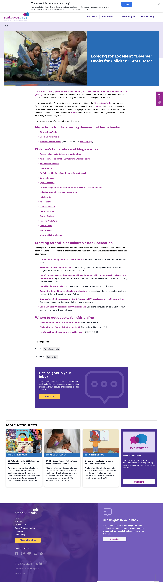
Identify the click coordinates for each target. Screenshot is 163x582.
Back (6, 26)
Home (17, 518)
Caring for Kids (52, 357)
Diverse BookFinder (103, 103)
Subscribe (49, 396)
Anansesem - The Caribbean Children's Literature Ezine (65, 159)
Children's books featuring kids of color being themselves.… (99, 462)
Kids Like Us (45, 197)
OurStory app (86, 141)
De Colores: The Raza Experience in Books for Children (65, 173)
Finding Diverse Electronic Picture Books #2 (60, 327)
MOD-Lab (23, 573)
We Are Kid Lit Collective (51, 235)
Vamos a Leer (46, 230)
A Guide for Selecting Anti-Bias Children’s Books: (62, 259)
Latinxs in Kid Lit (47, 206)
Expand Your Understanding (25, 528)
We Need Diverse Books (50, 141)
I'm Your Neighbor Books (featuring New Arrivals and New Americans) (71, 187)
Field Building (20, 535)
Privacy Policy (34, 569)
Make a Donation (28, 540)
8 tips (98, 106)
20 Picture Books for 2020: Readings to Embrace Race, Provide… (23, 462)
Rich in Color (46, 225)
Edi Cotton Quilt (47, 168)
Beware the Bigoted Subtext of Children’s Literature (63, 291)
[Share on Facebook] (159, 97)
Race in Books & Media (51, 349)
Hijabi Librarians (47, 183)
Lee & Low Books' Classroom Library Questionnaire (63, 307)
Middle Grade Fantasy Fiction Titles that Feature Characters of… (61, 462)
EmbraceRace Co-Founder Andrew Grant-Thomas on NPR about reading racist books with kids (82, 299)
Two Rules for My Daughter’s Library (56, 267)
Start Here (92, 16)
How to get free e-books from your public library (62, 332)
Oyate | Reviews (47, 216)
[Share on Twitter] (159, 102)
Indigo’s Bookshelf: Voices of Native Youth (59, 192)
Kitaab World (45, 202)
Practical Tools (20, 525)
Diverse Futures (47, 178)
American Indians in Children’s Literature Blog (60, 154)
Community (19, 531)
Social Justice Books (49, 137)
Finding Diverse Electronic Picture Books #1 (60, 322)
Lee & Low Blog (47, 211)
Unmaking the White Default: (53, 286)
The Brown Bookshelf (49, 163)
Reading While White (49, 221)
